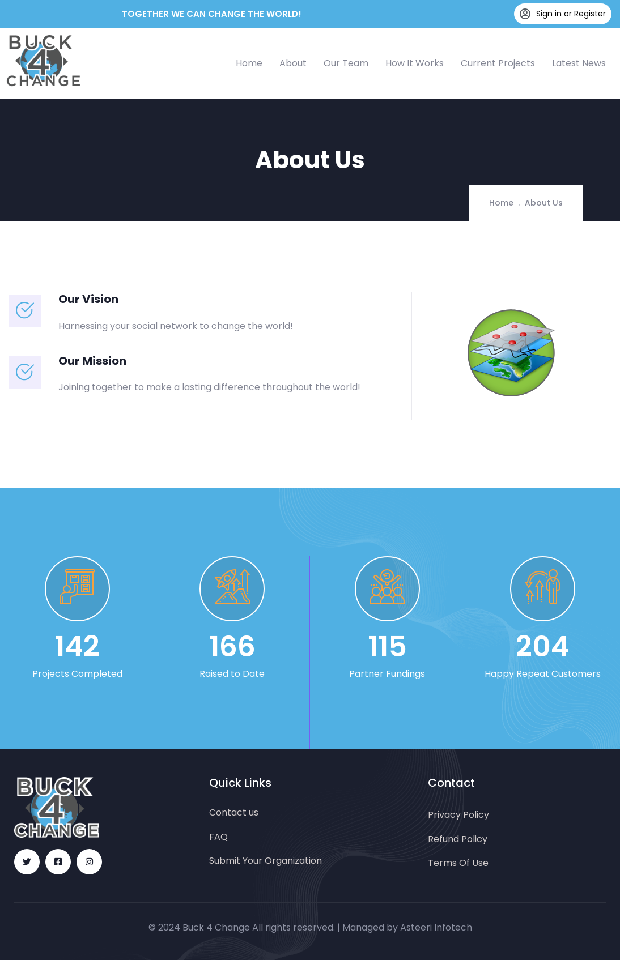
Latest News (579, 63)
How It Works (414, 63)
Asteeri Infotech (436, 927)
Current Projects (498, 63)
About (293, 63)
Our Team (346, 63)
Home (249, 63)
